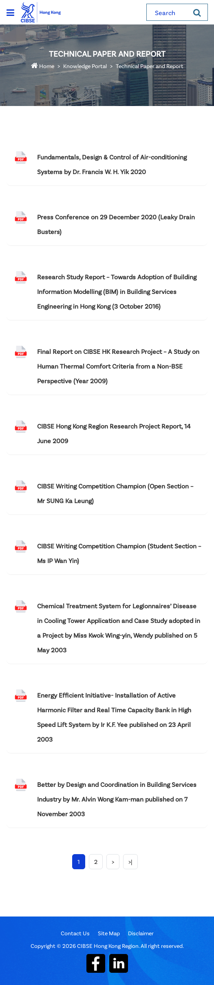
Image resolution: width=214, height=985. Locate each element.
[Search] (197, 12)
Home (42, 65)
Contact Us (75, 933)
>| (130, 861)
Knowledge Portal (85, 65)
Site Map (109, 933)
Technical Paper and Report (149, 65)
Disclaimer (141, 933)
